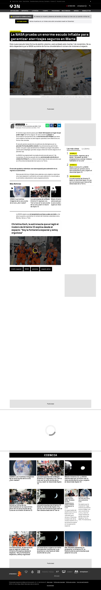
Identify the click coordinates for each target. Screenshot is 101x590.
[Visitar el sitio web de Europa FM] (70, 571)
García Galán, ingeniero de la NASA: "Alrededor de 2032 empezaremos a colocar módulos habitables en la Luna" (80, 158)
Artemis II (53, 1)
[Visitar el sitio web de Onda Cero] (63, 571)
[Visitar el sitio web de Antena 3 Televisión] (26, 571)
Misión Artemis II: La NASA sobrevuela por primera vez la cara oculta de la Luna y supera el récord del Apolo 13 (80, 169)
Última (71, 6)
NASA (27, 269)
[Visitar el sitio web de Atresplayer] (85, 571)
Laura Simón (20, 124)
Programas (56, 11)
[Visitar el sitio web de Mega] (51, 571)
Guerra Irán (15, 1)
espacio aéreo (46, 269)
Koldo (20, 1)
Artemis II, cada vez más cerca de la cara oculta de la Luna (84, 499)
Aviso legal (50, 582)
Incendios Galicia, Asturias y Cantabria (40, 1)
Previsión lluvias (61, 1)
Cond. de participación (82, 582)
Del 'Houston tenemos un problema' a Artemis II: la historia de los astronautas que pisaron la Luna (77, 550)
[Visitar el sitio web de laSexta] (32, 571)
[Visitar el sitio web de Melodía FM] (76, 571)
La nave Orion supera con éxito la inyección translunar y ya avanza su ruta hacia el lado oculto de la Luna (49, 550)
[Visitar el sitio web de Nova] (45, 571)
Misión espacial (75, 176)
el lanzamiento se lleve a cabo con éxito (43, 214)
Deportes (25, 11)
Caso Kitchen (26, 1)
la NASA (49, 135)
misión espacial (16, 269)
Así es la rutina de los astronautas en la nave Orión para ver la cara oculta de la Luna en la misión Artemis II (20, 507)
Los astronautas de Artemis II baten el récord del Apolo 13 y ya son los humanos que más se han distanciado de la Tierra (80, 181)
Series (76, 11)
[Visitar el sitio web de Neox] (38, 571)
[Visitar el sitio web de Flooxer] (57, 576)
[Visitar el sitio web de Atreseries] (57, 571)
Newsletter (86, 11)
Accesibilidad (50, 585)
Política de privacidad (59, 582)
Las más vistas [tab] (73, 149)
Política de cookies (71, 582)
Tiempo (45, 11)
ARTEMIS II (73, 153)
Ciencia (50, 455)
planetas (35, 269)
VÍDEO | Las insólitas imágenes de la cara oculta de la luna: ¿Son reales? (21, 478)
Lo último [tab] (85, 149)
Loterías (35, 11)
